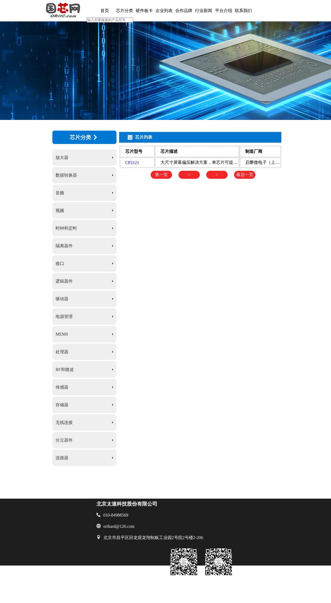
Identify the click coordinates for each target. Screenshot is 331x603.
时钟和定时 (66, 228)
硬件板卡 (144, 10)
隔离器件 (64, 246)
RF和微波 (65, 369)
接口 (60, 263)
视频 (60, 210)
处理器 (62, 352)
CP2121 (132, 162)
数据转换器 (66, 175)
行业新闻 (203, 10)
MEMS (62, 334)
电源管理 (64, 316)
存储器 (62, 405)
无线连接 (64, 422)
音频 (60, 193)
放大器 (62, 157)
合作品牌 (183, 10)
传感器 (62, 387)
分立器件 (64, 440)
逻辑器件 (64, 281)
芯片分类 (124, 10)
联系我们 (243, 10)
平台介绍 (223, 10)
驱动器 (62, 299)
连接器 (62, 458)
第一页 (161, 174)
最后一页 (244, 174)
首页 (104, 10)
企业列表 (164, 10)
